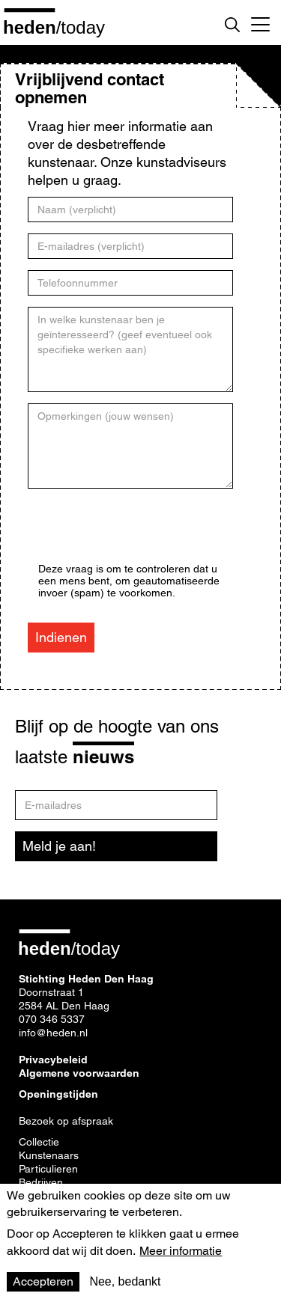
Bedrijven (41, 1182)
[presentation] (152, 533)
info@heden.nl (53, 1033)
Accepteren (43, 1281)
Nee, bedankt (124, 1281)
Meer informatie (180, 1251)
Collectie (39, 1142)
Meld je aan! (59, 846)
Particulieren (48, 1169)
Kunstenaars (49, 1155)
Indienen (61, 637)
